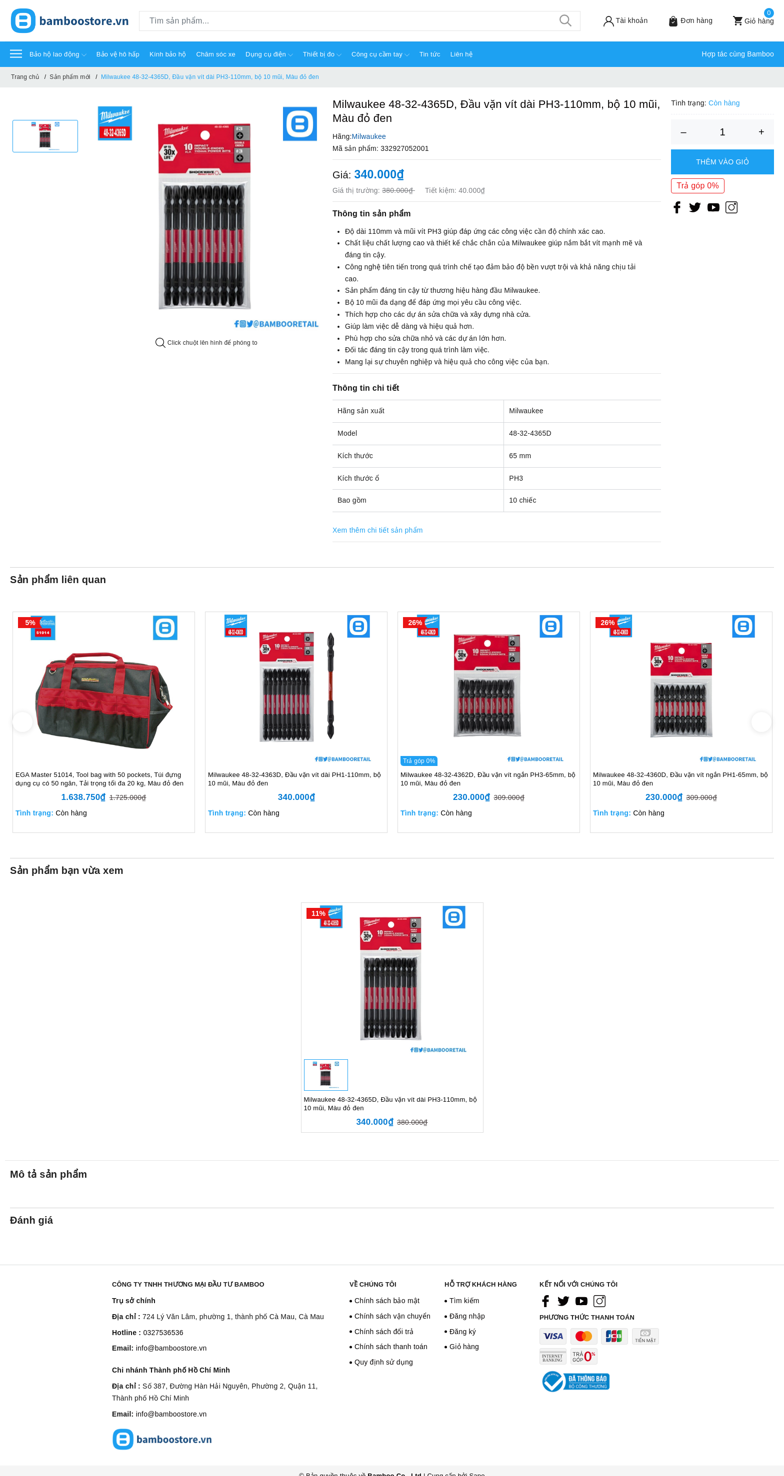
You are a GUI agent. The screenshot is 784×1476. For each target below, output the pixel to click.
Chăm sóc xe (216, 54)
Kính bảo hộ (168, 54)
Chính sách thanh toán (391, 1347)
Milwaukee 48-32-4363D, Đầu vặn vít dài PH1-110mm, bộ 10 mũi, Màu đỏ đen (294, 779)
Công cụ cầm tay (381, 55)
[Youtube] (714, 207)
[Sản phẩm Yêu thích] (683, 20)
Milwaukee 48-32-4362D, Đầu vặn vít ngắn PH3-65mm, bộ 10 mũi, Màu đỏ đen (488, 779)
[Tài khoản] (619, 20)
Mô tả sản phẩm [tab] (48, 1174)
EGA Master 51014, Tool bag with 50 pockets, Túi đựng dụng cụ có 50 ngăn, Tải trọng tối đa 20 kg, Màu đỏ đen (100, 779)
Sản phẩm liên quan (58, 579)
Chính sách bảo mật (387, 1301)
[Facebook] (677, 207)
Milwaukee (369, 136)
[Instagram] (732, 207)
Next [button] (762, 722)
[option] (45, 136)
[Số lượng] (722, 131)
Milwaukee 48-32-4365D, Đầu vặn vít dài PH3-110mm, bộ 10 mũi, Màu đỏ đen (390, 1104)
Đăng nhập (467, 1316)
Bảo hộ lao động (58, 55)
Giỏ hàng (464, 1347)
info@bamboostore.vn (171, 1348)
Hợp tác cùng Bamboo (738, 54)
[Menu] (16, 53)
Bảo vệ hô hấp (118, 54)
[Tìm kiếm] (565, 20)
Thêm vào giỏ (722, 162)
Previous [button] (22, 722)
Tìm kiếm (465, 1301)
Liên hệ (461, 54)
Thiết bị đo (322, 55)
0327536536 (163, 1333)
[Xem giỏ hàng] (747, 20)
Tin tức (430, 54)
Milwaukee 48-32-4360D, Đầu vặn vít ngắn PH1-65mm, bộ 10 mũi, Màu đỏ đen (680, 779)
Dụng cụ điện (269, 55)
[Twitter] (695, 207)
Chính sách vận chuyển (392, 1316)
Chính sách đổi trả (384, 1332)
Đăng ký (463, 1332)
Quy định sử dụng (383, 1362)
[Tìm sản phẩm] (359, 21)
